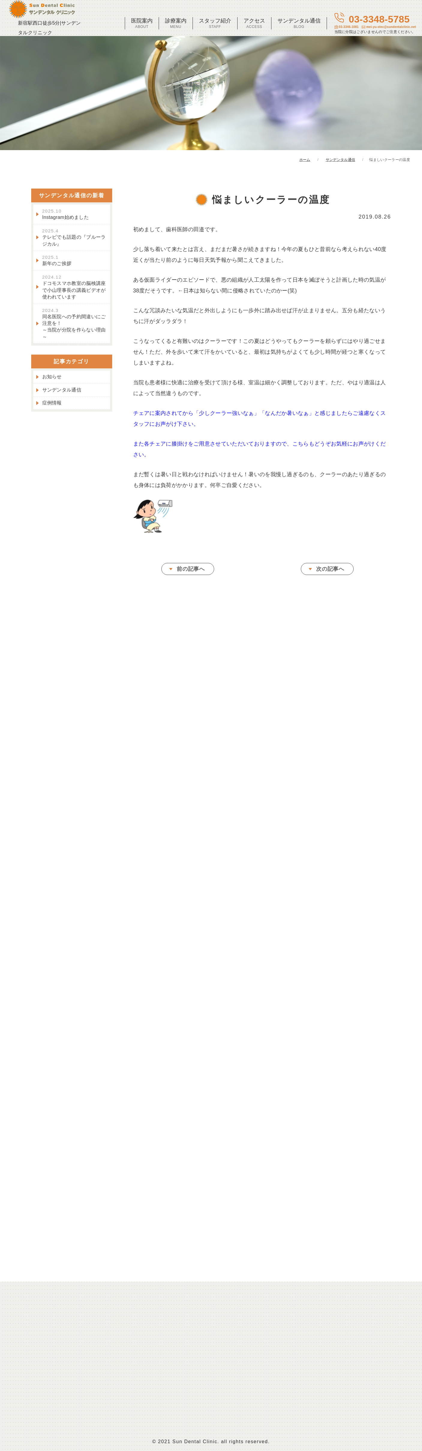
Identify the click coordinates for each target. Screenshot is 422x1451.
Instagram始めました (65, 217)
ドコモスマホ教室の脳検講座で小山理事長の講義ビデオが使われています (74, 289)
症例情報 (52, 405)
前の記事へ (191, 572)
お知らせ (52, 379)
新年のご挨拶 (57, 263)
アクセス (254, 23)
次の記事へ (330, 572)
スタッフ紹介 (215, 23)
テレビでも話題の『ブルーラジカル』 (74, 240)
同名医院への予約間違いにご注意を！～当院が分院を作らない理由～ (74, 326)
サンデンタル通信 (299, 23)
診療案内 (176, 23)
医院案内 (142, 23)
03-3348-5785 (375, 24)
